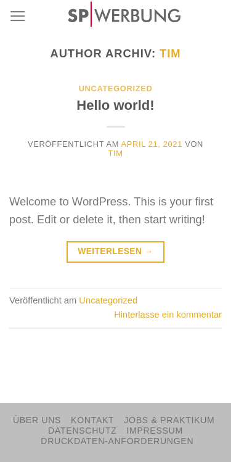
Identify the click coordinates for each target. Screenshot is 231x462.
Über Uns (37, 420)
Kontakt (92, 420)
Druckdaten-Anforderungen (117, 441)
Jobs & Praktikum (169, 420)
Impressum (154, 430)
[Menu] (17, 16)
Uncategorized (116, 88)
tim (170, 53)
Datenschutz (82, 430)
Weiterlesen (115, 251)
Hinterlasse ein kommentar (168, 315)
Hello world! (115, 105)
